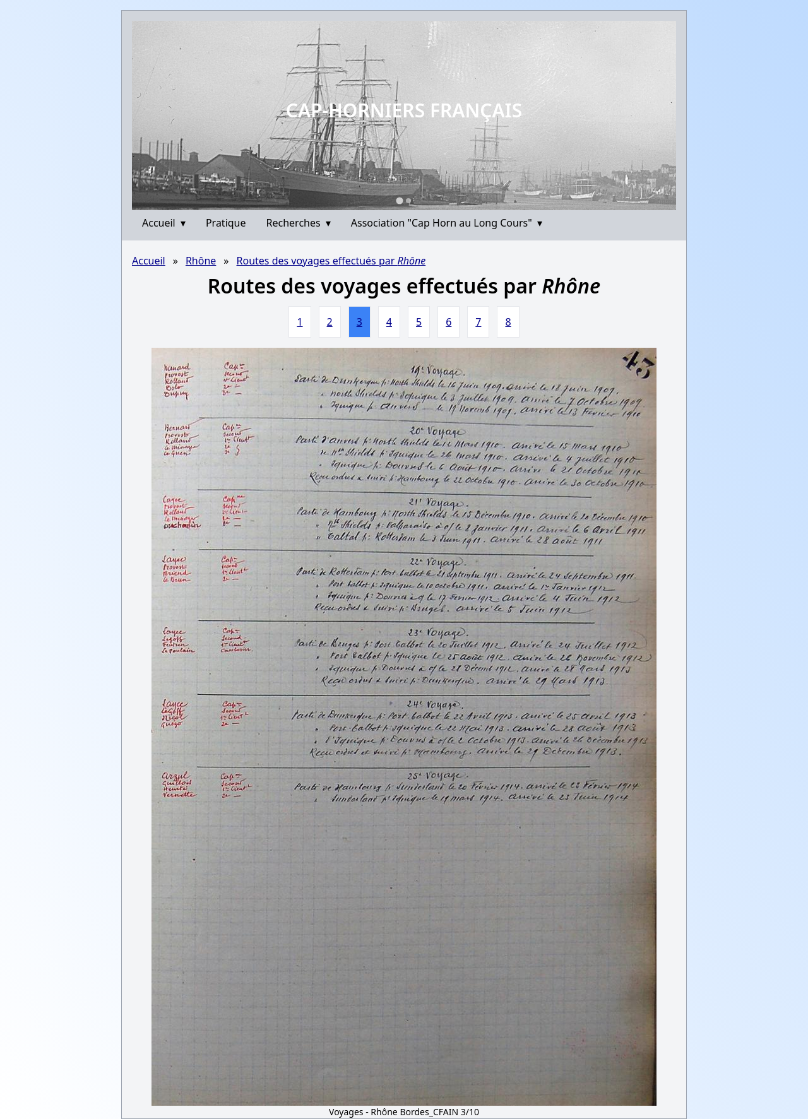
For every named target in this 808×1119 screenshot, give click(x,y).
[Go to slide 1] (399, 200)
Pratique (226, 223)
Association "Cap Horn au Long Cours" (446, 223)
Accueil (164, 223)
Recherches (298, 223)
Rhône (201, 261)
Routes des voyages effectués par (331, 261)
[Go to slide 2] (408, 200)
